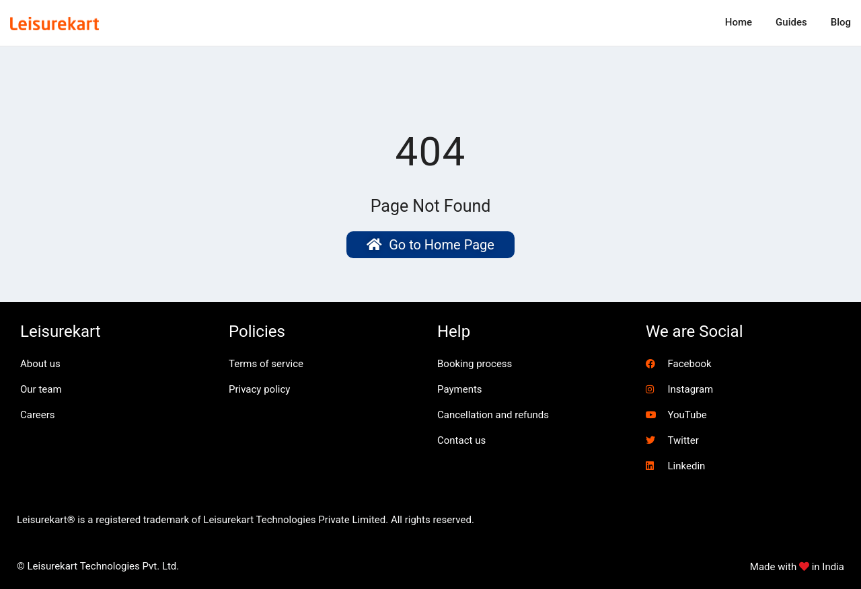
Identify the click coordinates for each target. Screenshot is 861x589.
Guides (791, 22)
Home (738, 22)
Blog (841, 22)
